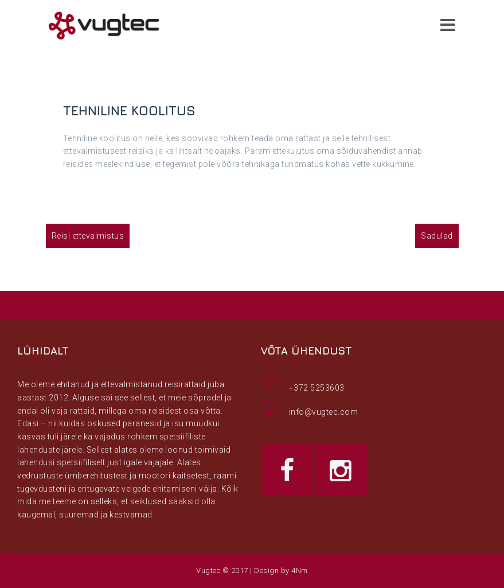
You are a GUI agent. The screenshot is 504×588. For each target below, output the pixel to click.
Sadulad (437, 235)
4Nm (299, 570)
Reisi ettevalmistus (88, 235)
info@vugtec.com (323, 411)
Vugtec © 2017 (222, 570)
